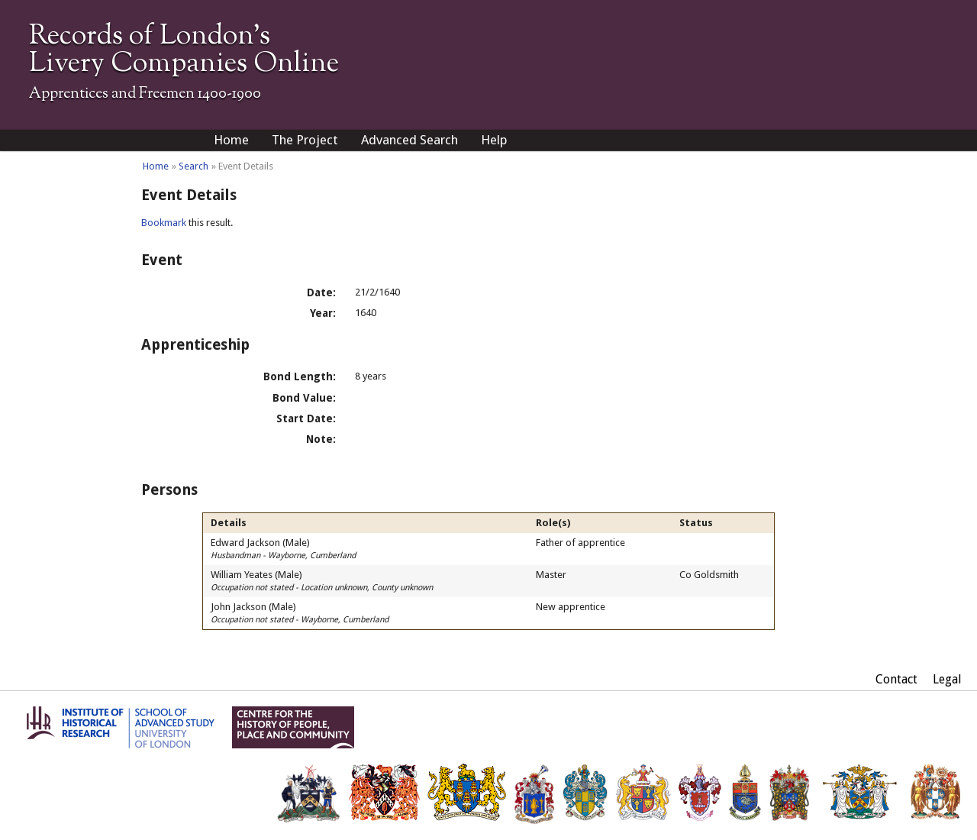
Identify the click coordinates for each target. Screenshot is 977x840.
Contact (896, 679)
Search (193, 166)
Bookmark (163, 222)
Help (494, 139)
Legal (947, 679)
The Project (305, 139)
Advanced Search (409, 139)
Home (231, 139)
